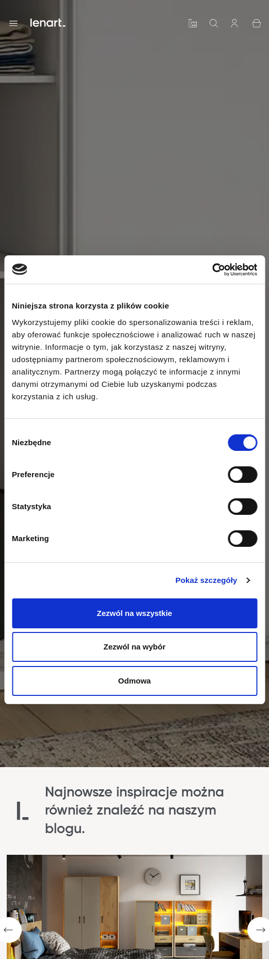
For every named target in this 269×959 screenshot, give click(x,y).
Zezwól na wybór (134, 646)
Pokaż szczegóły (207, 580)
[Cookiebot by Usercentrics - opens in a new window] (212, 270)
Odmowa (134, 680)
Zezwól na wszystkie (134, 613)
